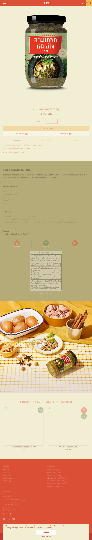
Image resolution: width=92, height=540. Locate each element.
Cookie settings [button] (46, 536)
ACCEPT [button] (46, 532)
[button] (3, 347)
